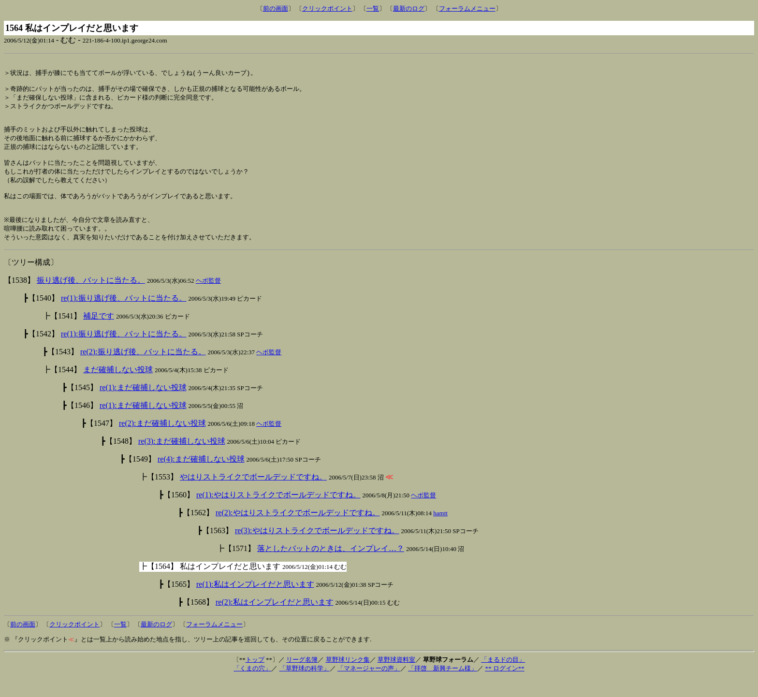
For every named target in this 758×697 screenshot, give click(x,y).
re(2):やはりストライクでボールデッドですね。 (298, 530)
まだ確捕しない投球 (118, 387)
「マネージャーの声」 (368, 686)
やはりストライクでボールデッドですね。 (253, 495)
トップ (255, 677)
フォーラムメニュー (467, 8)
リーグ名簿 (302, 677)
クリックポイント (327, 8)
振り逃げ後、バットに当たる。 (91, 298)
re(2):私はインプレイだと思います (275, 620)
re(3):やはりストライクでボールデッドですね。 (317, 548)
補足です (98, 334)
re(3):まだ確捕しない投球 (181, 459)
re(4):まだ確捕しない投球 (201, 477)
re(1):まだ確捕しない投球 (143, 405)
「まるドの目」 (503, 677)
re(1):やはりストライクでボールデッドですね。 (278, 512)
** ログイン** (504, 686)
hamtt (440, 531)
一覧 (372, 8)
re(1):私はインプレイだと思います (255, 602)
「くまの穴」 (252, 686)
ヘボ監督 (208, 298)
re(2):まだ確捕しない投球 (162, 441)
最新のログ (408, 8)
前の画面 (275, 8)
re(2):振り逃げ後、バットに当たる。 (143, 369)
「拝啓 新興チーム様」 (442, 686)
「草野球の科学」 (304, 686)
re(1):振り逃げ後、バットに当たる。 (124, 316)
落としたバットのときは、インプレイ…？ (330, 566)
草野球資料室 (396, 677)
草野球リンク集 (348, 677)
